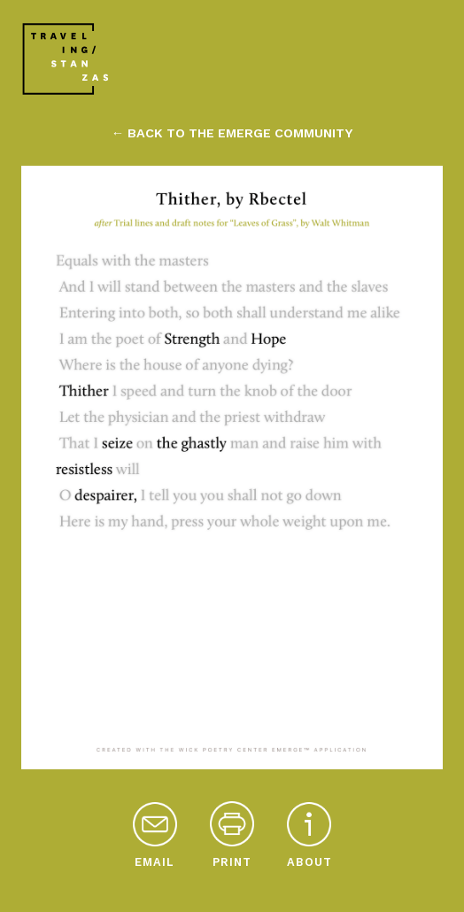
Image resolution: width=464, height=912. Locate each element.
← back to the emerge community (232, 133)
